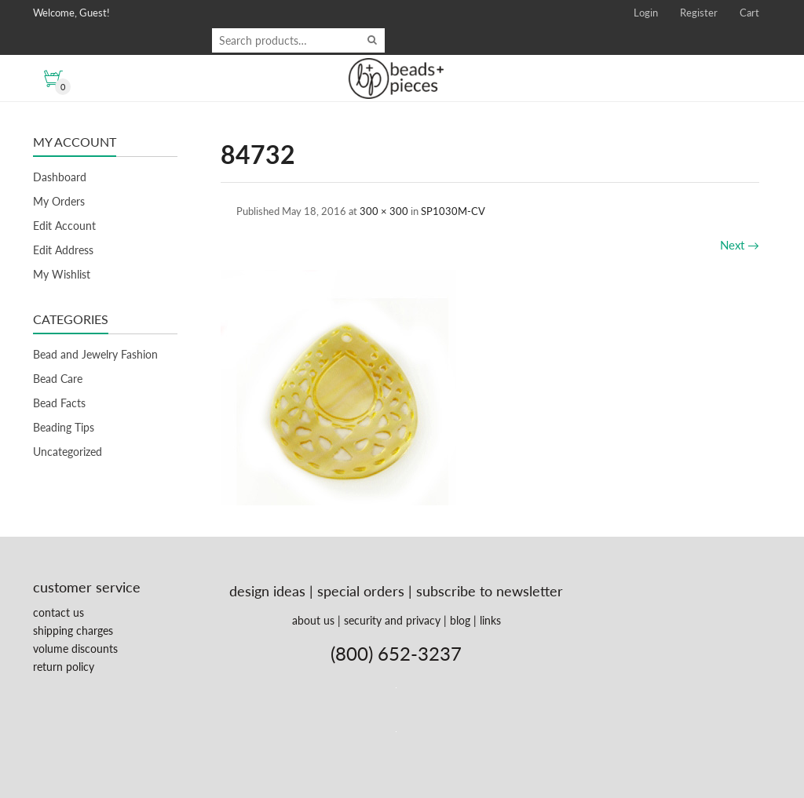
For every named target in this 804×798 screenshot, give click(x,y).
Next (739, 245)
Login (646, 12)
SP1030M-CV (453, 211)
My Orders (59, 201)
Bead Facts (59, 403)
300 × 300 (384, 211)
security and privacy (392, 620)
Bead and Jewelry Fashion (95, 354)
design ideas (267, 590)
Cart (749, 12)
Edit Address (63, 250)
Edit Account (64, 225)
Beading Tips (63, 427)
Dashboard (59, 177)
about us (313, 620)
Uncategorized (67, 451)
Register (699, 12)
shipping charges (73, 630)
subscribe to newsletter (489, 590)
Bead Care (57, 378)
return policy (63, 666)
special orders (360, 590)
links (490, 620)
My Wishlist (61, 274)
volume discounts (75, 648)
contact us (58, 612)
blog (460, 620)
